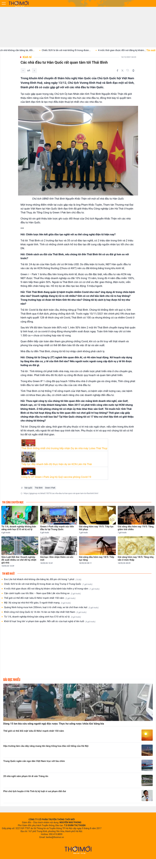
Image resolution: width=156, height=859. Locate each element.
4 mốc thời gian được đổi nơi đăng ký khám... (125, 50)
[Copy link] (128, 70)
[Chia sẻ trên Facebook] (117, 70)
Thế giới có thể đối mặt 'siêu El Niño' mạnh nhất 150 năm (39, 598)
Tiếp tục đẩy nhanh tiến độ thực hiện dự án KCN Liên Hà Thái (56, 464)
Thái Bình (39, 488)
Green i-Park (50, 488)
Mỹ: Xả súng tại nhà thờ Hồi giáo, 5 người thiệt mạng (37, 602)
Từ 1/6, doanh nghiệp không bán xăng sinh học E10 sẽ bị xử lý (42, 616)
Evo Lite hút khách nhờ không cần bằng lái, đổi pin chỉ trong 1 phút (42, 579)
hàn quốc (28, 488)
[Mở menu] (3, 3)
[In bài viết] (133, 70)
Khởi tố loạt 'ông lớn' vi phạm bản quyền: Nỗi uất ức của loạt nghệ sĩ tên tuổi (49, 621)
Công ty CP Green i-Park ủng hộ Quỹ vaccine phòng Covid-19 (56, 476)
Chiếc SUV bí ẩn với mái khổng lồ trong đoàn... (69, 50)
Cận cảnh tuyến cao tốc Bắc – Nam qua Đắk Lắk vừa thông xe (42, 593)
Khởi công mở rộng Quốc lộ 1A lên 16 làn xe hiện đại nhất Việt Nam (45, 612)
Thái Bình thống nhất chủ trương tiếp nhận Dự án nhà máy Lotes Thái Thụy (64, 448)
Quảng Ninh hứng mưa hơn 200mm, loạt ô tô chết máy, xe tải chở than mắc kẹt (51, 607)
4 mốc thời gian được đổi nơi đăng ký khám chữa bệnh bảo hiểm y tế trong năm (51, 588)
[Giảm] (23, 70)
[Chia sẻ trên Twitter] (122, 70)
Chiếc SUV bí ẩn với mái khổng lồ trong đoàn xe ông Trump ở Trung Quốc (48, 584)
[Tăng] (34, 70)
